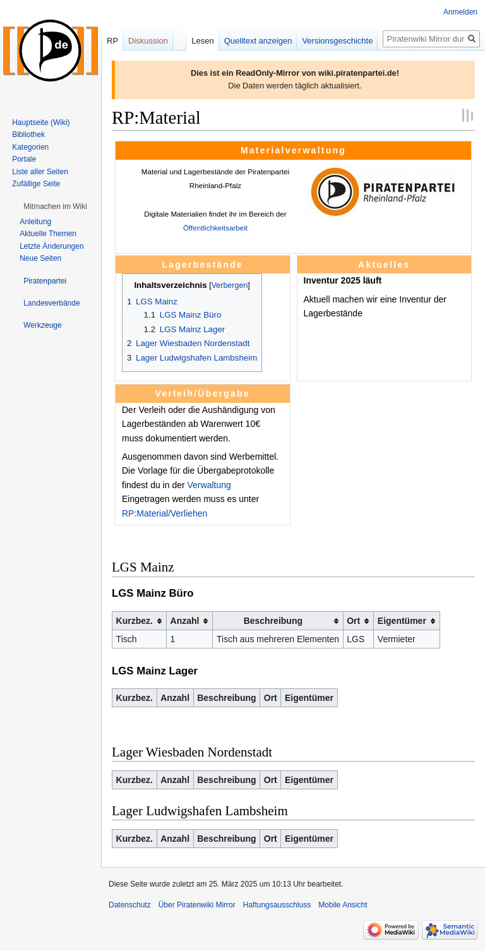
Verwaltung (209, 485)
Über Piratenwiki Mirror (197, 904)
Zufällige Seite (36, 183)
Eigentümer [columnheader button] (402, 621)
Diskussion (148, 40)
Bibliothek (28, 134)
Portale (24, 159)
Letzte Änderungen (51, 246)
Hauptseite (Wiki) (40, 122)
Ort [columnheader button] (353, 621)
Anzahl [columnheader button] (185, 621)
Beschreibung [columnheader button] (273, 621)
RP (112, 40)
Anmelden (460, 12)
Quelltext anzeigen (258, 40)
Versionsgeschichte (337, 40)
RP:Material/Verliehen (164, 513)
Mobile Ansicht (342, 904)
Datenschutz (130, 904)
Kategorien (30, 147)
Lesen (202, 40)
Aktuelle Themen (48, 233)
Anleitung (35, 221)
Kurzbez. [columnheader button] (134, 621)
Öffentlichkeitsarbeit (215, 228)
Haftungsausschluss (277, 904)
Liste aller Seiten (40, 171)
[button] (55, 206)
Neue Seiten (40, 258)
